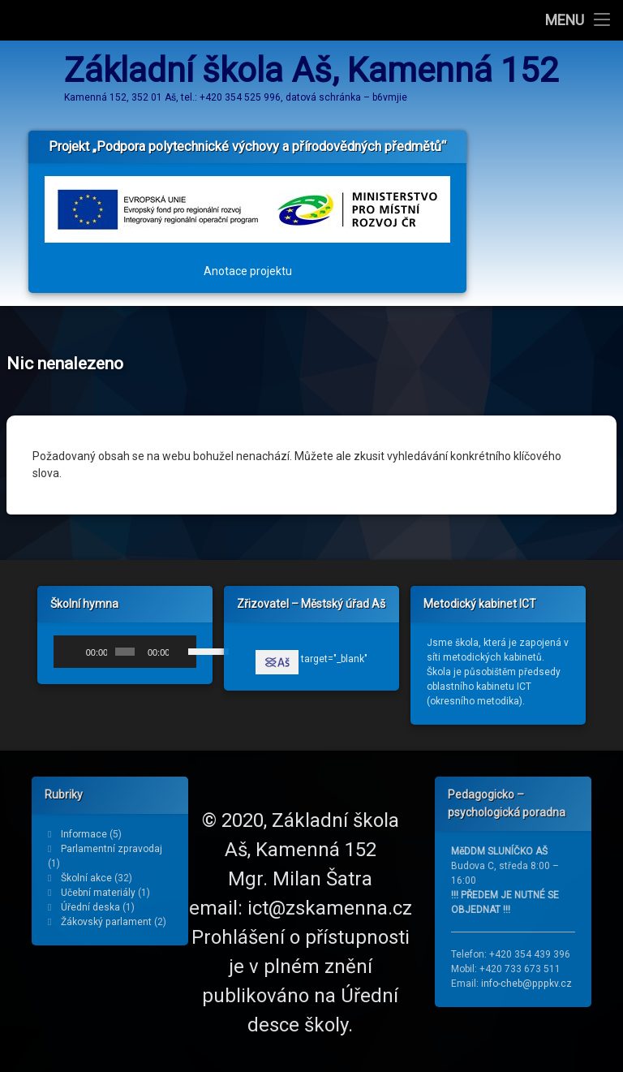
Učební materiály (98, 892)
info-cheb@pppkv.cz (526, 983)
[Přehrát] (75, 658)
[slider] (125, 658)
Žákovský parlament (106, 922)
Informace (84, 834)
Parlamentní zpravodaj (111, 849)
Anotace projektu (248, 262)
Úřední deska (90, 907)
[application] (125, 658)
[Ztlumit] (182, 658)
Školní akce (86, 878)
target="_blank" (311, 665)
